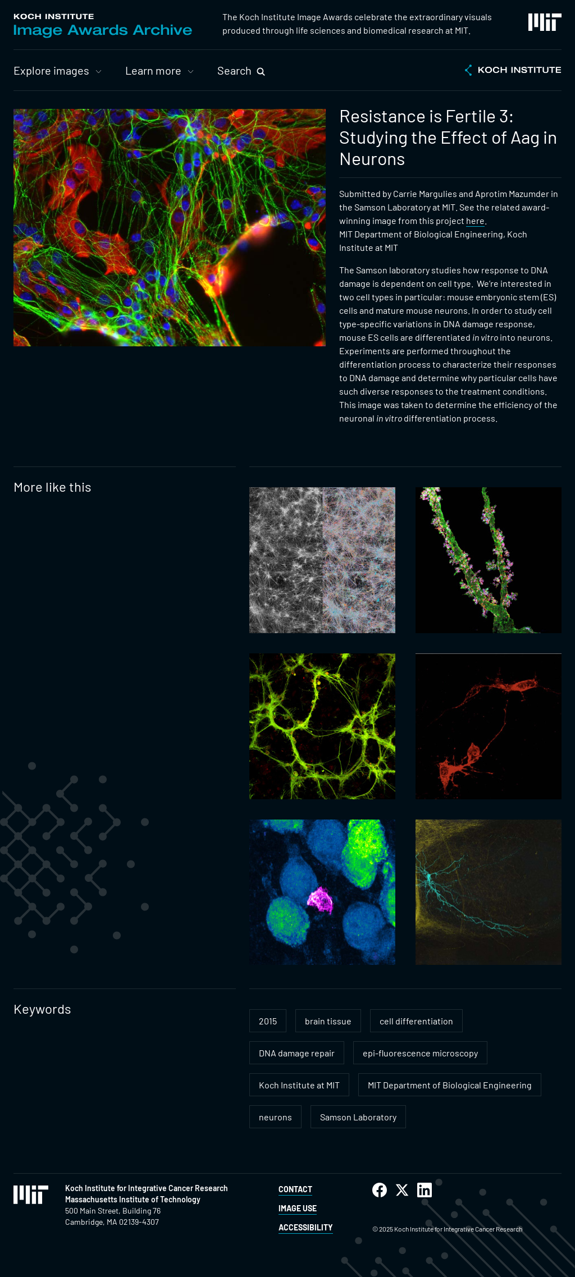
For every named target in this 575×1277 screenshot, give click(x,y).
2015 (268, 1020)
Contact (295, 1189)
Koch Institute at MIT (299, 1084)
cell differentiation (416, 1020)
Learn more (153, 70)
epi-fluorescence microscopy (420, 1052)
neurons (275, 1116)
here (475, 220)
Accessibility (306, 1227)
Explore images (51, 70)
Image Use (298, 1208)
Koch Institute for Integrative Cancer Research (146, 1188)
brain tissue (328, 1020)
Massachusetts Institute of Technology (132, 1199)
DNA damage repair (297, 1052)
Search (234, 70)
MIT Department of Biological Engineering (450, 1084)
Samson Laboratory (358, 1116)
